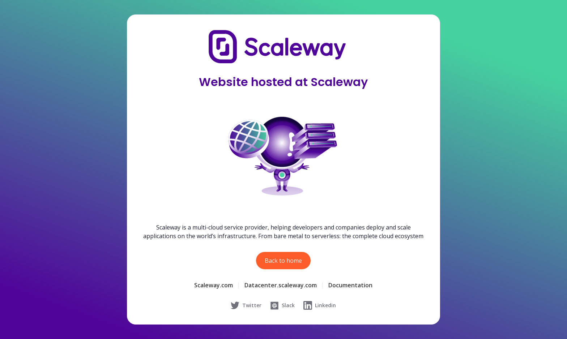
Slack (282, 305)
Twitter (246, 305)
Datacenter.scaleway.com (280, 285)
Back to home (283, 261)
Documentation (350, 285)
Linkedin (319, 305)
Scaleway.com (213, 285)
